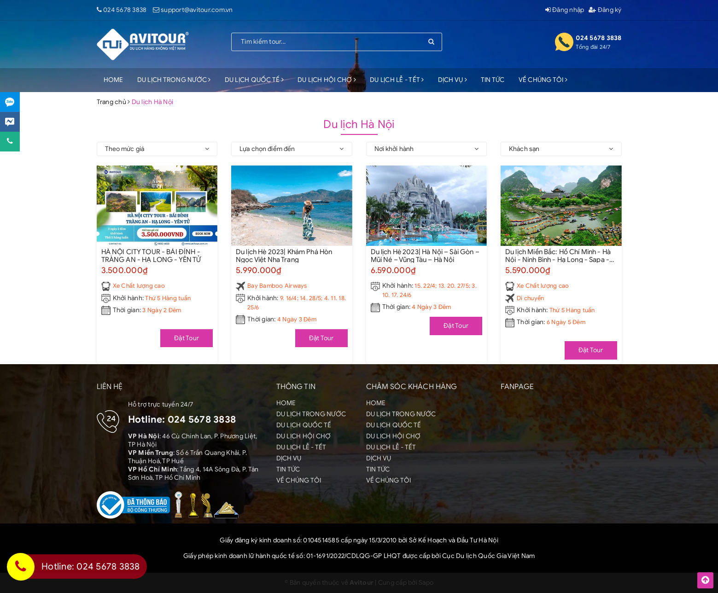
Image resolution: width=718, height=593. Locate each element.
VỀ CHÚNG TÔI (543, 80)
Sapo (426, 583)
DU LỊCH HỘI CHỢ (327, 80)
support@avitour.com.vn (197, 10)
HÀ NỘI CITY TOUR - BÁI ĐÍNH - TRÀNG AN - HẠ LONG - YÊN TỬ (151, 255)
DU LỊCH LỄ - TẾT (397, 80)
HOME (113, 80)
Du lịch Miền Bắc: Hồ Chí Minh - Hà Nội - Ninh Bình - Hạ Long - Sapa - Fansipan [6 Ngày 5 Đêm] (558, 255)
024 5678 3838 (124, 10)
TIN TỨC (493, 80)
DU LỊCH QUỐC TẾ (254, 80)
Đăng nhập (564, 10)
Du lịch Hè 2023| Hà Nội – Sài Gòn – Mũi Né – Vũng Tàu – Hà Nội (425, 255)
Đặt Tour (186, 338)
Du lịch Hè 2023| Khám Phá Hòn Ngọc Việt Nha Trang (284, 255)
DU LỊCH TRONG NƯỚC (174, 80)
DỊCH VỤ (452, 80)
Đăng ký (605, 10)
